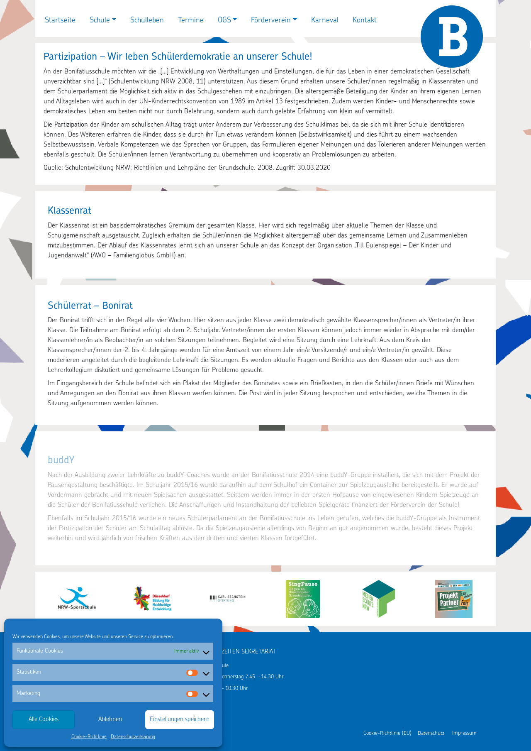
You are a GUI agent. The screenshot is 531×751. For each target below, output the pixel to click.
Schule (100, 20)
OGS (224, 20)
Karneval (325, 20)
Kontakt (365, 20)
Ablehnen (110, 720)
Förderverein (271, 20)
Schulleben (147, 20)
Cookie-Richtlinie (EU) (387, 733)
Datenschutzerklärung (133, 736)
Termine (191, 20)
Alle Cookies (43, 720)
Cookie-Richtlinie (89, 736)
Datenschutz (431, 733)
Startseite (60, 20)
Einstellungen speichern (179, 720)
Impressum (464, 733)
